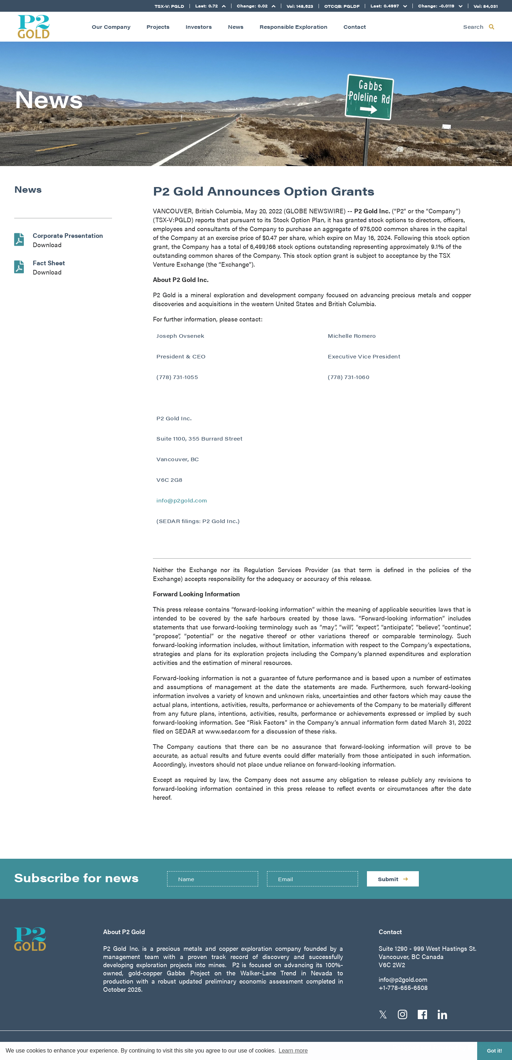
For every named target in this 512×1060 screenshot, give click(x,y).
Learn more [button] (293, 1051)
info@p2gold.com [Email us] (403, 979)
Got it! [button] (494, 1051)
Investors (199, 26)
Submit (393, 879)
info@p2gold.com (181, 500)
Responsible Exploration (293, 26)
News (236, 26)
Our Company (111, 26)
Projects (158, 26)
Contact (354, 26)
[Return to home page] (33, 26)
